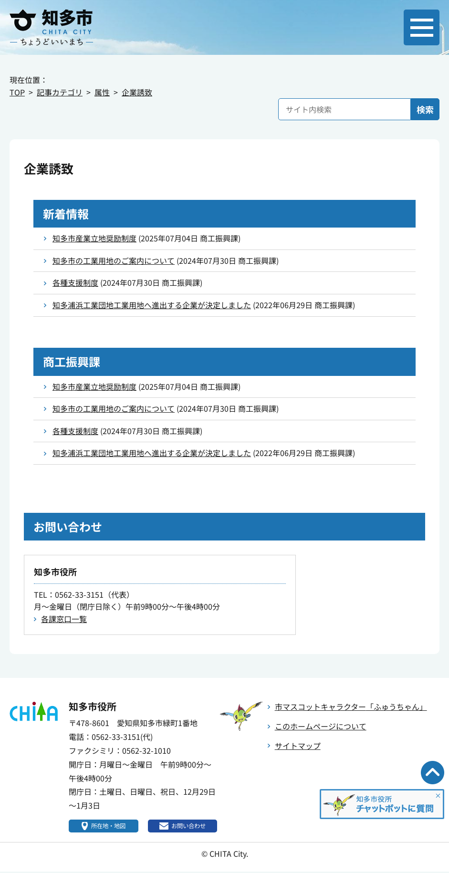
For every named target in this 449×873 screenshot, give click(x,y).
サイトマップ (298, 745)
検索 (425, 109)
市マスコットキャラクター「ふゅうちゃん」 (351, 706)
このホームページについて (320, 726)
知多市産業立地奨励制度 (94, 238)
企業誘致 (137, 92)
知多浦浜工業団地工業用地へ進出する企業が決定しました (151, 305)
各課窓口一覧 (64, 618)
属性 (102, 92)
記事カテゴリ (60, 92)
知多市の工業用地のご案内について (113, 260)
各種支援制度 (75, 282)
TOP (17, 92)
